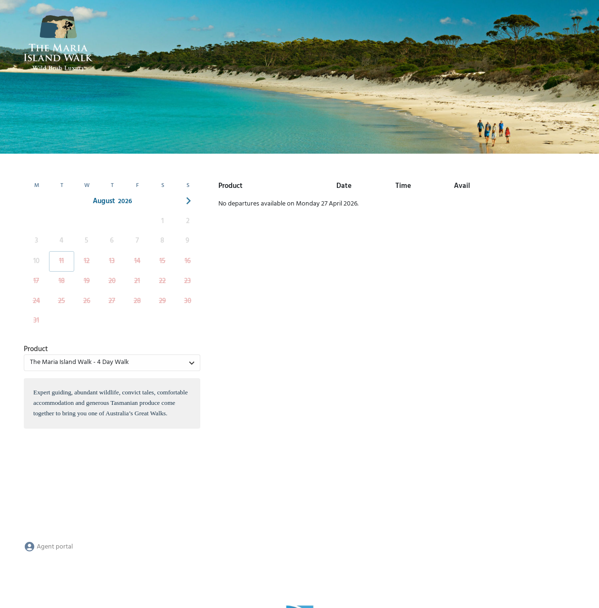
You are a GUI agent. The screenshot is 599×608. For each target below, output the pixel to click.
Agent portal (48, 546)
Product (36, 349)
